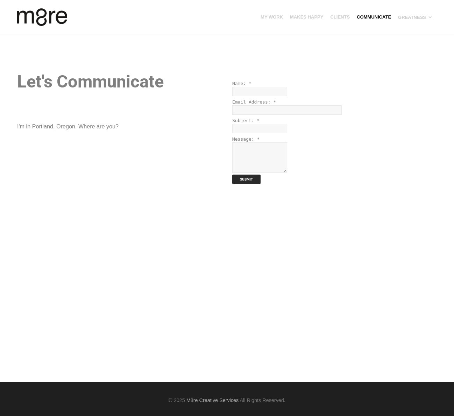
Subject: (246, 120)
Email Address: (254, 102)
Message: (246, 139)
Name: (241, 83)
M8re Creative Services (212, 400)
